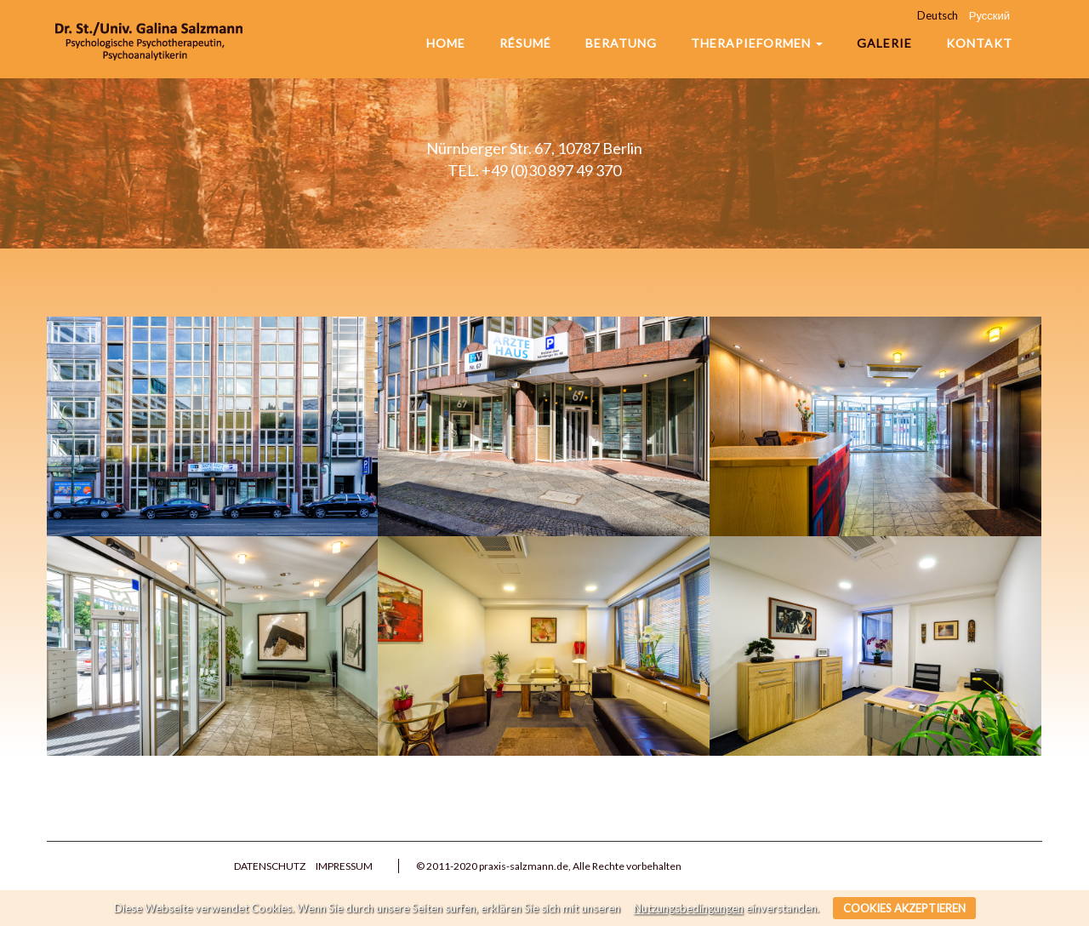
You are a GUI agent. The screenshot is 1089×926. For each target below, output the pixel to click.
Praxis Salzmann (149, 39)
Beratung (621, 43)
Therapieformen (757, 43)
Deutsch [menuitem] (937, 15)
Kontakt (979, 43)
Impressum (344, 866)
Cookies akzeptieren (904, 908)
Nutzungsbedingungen (689, 908)
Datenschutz (269, 866)
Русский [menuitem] (989, 15)
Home (445, 43)
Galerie (884, 43)
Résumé (525, 43)
